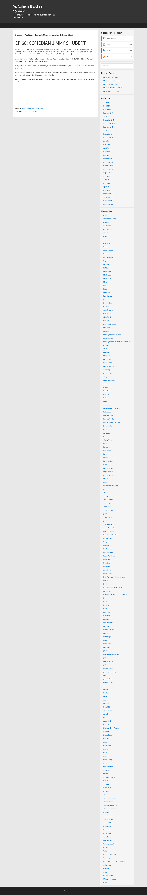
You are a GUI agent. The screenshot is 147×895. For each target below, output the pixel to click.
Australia (106, 243)
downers (106, 387)
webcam (106, 868)
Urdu (105, 851)
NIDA (105, 601)
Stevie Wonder (108, 767)
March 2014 (107, 152)
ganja (105, 436)
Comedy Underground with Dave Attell (73, 49)
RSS (36, 111)
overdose (106, 616)
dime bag (106, 370)
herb (105, 454)
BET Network (108, 257)
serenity (106, 714)
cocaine (106, 321)
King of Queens (47, 52)
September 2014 (109, 137)
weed (105, 872)
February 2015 (108, 127)
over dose (106, 612)
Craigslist (106, 352)
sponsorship (107, 760)
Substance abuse (109, 777)
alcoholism (107, 226)
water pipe (107, 865)
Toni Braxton (108, 819)
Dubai (105, 398)
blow (105, 282)
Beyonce (106, 261)
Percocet (106, 633)
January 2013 (107, 197)
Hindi (105, 465)
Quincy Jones (108, 682)
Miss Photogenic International (114, 577)
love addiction (108, 552)
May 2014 (106, 144)
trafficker (106, 830)
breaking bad (107, 296)
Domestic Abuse (109, 380)
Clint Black (107, 317)
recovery (106, 689)
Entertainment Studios (111, 408)
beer (105, 254)
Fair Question (108, 415)
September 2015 (109, 123)
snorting (106, 738)
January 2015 (107, 130)
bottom (106, 289)
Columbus (106, 328)
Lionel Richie (107, 538)
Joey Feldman (108, 510)
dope (105, 384)
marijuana (106, 559)
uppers (105, 847)
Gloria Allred (107, 440)
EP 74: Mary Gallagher (111, 77)
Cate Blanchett (108, 310)
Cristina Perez (108, 359)
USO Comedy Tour (42, 54)
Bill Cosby (106, 268)
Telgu (105, 795)
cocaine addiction (109, 324)
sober (105, 742)
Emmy (105, 401)
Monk (67, 52)
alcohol (106, 222)
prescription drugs (109, 672)
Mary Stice (107, 563)
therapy (106, 812)
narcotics (106, 591)
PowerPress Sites (77, 891)
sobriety (106, 749)
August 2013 (107, 173)
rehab (105, 700)
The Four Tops (108, 802)
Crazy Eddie (107, 356)
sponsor (106, 756)
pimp (105, 651)
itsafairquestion (77, 54)
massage (106, 566)
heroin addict (108, 461)
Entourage (18, 52)
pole (105, 658)
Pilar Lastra (107, 644)
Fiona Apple (107, 426)
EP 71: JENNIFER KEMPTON (113, 88)
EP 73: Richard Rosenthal (112, 81)
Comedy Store (55, 49)
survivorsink (107, 788)
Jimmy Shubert (27, 52)
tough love (107, 826)
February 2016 (108, 113)
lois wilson (107, 545)
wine (105, 882)
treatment (107, 833)
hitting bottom (108, 468)
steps (105, 763)
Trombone (107, 837)
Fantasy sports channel (111, 422)
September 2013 (109, 169)
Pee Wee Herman (109, 630)
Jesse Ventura (108, 500)
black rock (107, 275)
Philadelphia (107, 637)
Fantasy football (109, 419)
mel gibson (107, 570)
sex (104, 717)
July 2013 (106, 176)
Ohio (105, 609)
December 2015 (108, 120)
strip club (106, 770)
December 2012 (108, 201)
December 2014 (108, 134)
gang (105, 429)
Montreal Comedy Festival (78, 52)
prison (105, 675)
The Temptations (109, 809)
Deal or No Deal (108, 366)
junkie (105, 521)
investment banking (110, 486)
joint (105, 514)
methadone (107, 573)
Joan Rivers (107, 507)
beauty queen (108, 250)
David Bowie (107, 363)
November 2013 (108, 162)
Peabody (106, 626)
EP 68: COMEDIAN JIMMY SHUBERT (50, 43)
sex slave (106, 724)
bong (105, 285)
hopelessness (108, 472)
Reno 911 (18, 54)
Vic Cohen (106, 858)
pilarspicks (107, 647)
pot (104, 665)
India (105, 482)
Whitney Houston (109, 879)
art (104, 240)
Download (39, 109)
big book (106, 264)
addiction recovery (109, 219)
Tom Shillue (33, 54)
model (105, 580)
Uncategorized (108, 844)
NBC (104, 598)
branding (106, 292)
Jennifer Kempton (109, 496)
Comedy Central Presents (43, 49)
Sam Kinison (25, 54)
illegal (105, 479)
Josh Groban (107, 517)
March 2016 (107, 109)
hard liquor (107, 450)
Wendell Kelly (108, 875)
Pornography (108, 661)
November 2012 (108, 204)
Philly (105, 640)
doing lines (107, 377)
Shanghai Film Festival (111, 728)
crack (105, 349)
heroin (105, 457)
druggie (106, 394)
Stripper (106, 774)
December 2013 (108, 159)
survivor (106, 784)
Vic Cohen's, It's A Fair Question (58, 54)
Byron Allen (107, 303)
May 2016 (106, 106)
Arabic (105, 233)
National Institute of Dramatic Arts (115, 594)
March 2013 (107, 190)
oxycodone (107, 619)
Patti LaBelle (108, 623)
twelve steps (107, 840)
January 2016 (107, 116)
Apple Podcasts (28, 111)
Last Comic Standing (59, 52)
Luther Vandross (109, 556)
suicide (105, 781)
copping (106, 345)
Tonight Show (108, 823)
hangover (106, 447)
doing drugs (107, 373)
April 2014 (106, 148)
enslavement (108, 405)
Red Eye (89, 52)
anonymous (107, 229)
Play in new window (28, 109)
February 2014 (108, 155)
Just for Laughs (37, 52)
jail (104, 489)
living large (107, 542)
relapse (106, 703)
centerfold (107, 313)
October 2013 (108, 166)
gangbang (107, 433)
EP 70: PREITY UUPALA (111, 91)
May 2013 (106, 183)
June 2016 (106, 102)
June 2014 (106, 141)
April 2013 (106, 187)
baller (105, 247)
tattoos (106, 791)
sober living (107, 745)
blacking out (107, 278)
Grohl (105, 443)
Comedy (31, 49)
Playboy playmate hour (111, 654)
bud (104, 299)
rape (105, 686)
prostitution (107, 679)
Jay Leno (106, 493)
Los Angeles (107, 549)
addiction (106, 215)
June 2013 (106, 180)
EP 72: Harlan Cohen (110, 84)
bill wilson (107, 271)
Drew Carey (89, 49)
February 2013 (108, 194)
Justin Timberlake (109, 528)
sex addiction (107, 721)
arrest (105, 236)
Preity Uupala (108, 668)
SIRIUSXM (106, 731)
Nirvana (106, 605)
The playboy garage (110, 805)
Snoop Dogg (107, 735)
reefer (105, 696)
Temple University (109, 798)
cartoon (106, 306)
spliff (105, 753)
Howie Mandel (108, 475)
